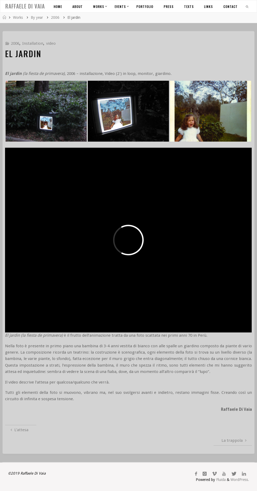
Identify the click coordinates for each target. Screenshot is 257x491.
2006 (55, 17)
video (51, 43)
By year (37, 17)
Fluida (220, 480)
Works (18, 17)
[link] (247, 6)
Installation (32, 43)
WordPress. (239, 480)
